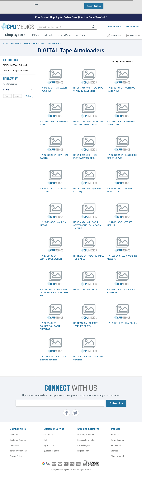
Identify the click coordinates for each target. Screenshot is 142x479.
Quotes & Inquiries (51, 450)
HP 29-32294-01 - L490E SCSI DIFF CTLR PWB (122, 156)
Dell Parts (48, 34)
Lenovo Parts (64, 34)
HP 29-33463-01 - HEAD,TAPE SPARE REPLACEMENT (88, 89)
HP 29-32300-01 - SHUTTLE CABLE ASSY (121, 123)
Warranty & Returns (85, 434)
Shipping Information (86, 440)
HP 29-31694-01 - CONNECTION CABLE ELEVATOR (50, 326)
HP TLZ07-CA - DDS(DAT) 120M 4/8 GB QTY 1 (85, 324)
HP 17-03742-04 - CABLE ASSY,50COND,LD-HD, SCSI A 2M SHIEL (87, 225)
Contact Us (48, 434)
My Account (49, 445)
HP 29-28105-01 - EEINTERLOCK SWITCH (51, 257)
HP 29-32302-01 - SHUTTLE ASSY (54, 123)
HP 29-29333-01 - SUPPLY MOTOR (53, 224)
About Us (14, 434)
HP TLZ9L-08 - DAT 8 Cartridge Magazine (122, 257)
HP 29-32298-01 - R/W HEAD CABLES (54, 156)
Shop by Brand (117, 456)
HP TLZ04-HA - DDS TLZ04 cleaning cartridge (53, 358)
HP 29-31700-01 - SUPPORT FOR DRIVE (121, 291)
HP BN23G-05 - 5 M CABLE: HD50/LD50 (53, 89)
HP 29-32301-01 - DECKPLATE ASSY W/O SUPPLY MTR (88, 123)
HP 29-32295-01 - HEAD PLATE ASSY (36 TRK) (85, 156)
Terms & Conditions (18, 450)
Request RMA (83, 450)
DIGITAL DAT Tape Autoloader (15, 65)
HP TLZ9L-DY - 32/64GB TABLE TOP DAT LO (88, 257)
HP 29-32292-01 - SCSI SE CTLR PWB (53, 190)
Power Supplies (117, 440)
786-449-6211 (132, 26)
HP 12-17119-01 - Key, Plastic (122, 323)
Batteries (115, 434)
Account (114, 35)
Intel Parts (80, 34)
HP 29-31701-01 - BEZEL (85, 289)
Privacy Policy (16, 456)
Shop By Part (14, 35)
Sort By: (114, 61)
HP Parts (35, 34)
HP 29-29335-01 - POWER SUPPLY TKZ (120, 190)
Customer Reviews (18, 440)
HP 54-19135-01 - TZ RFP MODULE (119, 224)
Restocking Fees (84, 445)
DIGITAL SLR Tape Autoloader (15, 70)
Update (28, 96)
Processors (116, 445)
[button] (18, 89)
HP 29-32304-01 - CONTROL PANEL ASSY (121, 89)
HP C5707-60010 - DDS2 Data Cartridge (88, 358)
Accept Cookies (94, 6)
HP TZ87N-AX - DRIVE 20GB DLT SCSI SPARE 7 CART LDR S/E (54, 292)
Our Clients (14, 445)
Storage (114, 450)
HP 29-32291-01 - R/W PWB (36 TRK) (87, 190)
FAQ (45, 440)
